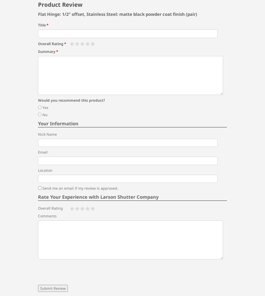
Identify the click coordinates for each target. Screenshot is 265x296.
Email (43, 152)
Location (45, 170)
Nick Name (47, 134)
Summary (46, 51)
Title (42, 25)
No (42, 114)
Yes (43, 107)
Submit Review (53, 288)
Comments (47, 216)
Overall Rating (50, 43)
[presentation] (77, 272)
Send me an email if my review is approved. (78, 188)
